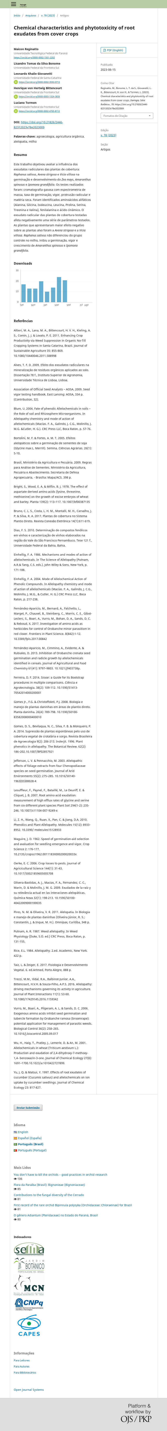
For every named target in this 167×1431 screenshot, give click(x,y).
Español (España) (30, 1138)
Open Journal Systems (29, 1390)
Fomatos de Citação (115, 116)
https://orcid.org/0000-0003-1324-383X (39, 96)
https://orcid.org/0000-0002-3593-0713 (39, 82)
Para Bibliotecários (25, 1372)
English (23, 1132)
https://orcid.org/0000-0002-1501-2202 (34, 57)
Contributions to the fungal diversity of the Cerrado (49, 1195)
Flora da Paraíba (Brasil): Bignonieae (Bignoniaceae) (49, 1185)
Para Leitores (22, 1360)
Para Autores (21, 1366)
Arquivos (30, 15)
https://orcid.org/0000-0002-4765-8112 (39, 111)
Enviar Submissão (28, 1108)
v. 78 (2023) (48, 15)
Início (17, 15)
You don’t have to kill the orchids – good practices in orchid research (60, 1175)
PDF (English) (114, 50)
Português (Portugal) (32, 1150)
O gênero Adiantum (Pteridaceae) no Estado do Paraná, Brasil (56, 1215)
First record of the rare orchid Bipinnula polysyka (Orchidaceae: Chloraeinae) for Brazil (73, 1205)
